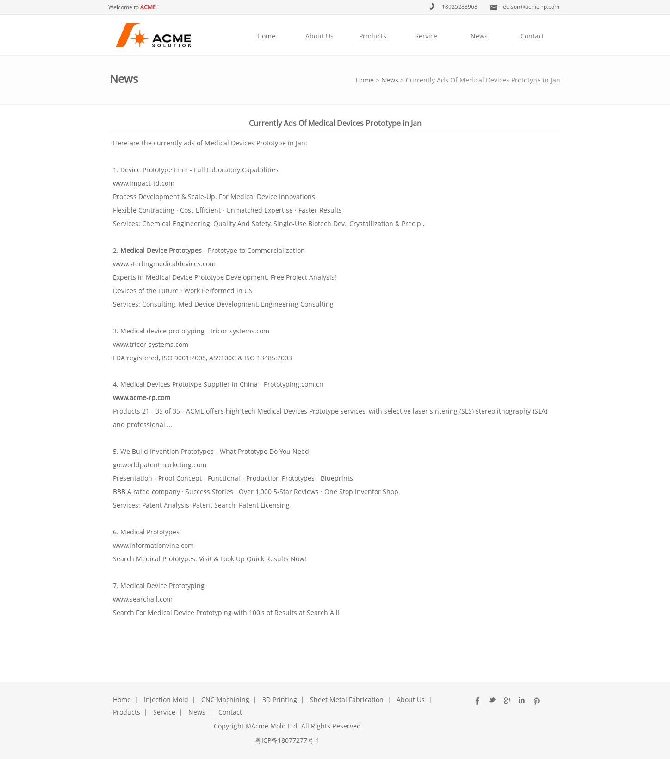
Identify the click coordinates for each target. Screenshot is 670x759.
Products (372, 35)
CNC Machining (225, 699)
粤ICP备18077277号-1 (287, 740)
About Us (319, 35)
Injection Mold (166, 699)
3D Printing (279, 699)
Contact (532, 35)
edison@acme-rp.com (531, 7)
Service (426, 35)
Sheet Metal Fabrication (347, 699)
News (479, 35)
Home (266, 35)
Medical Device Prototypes (161, 250)
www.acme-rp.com (141, 397)
